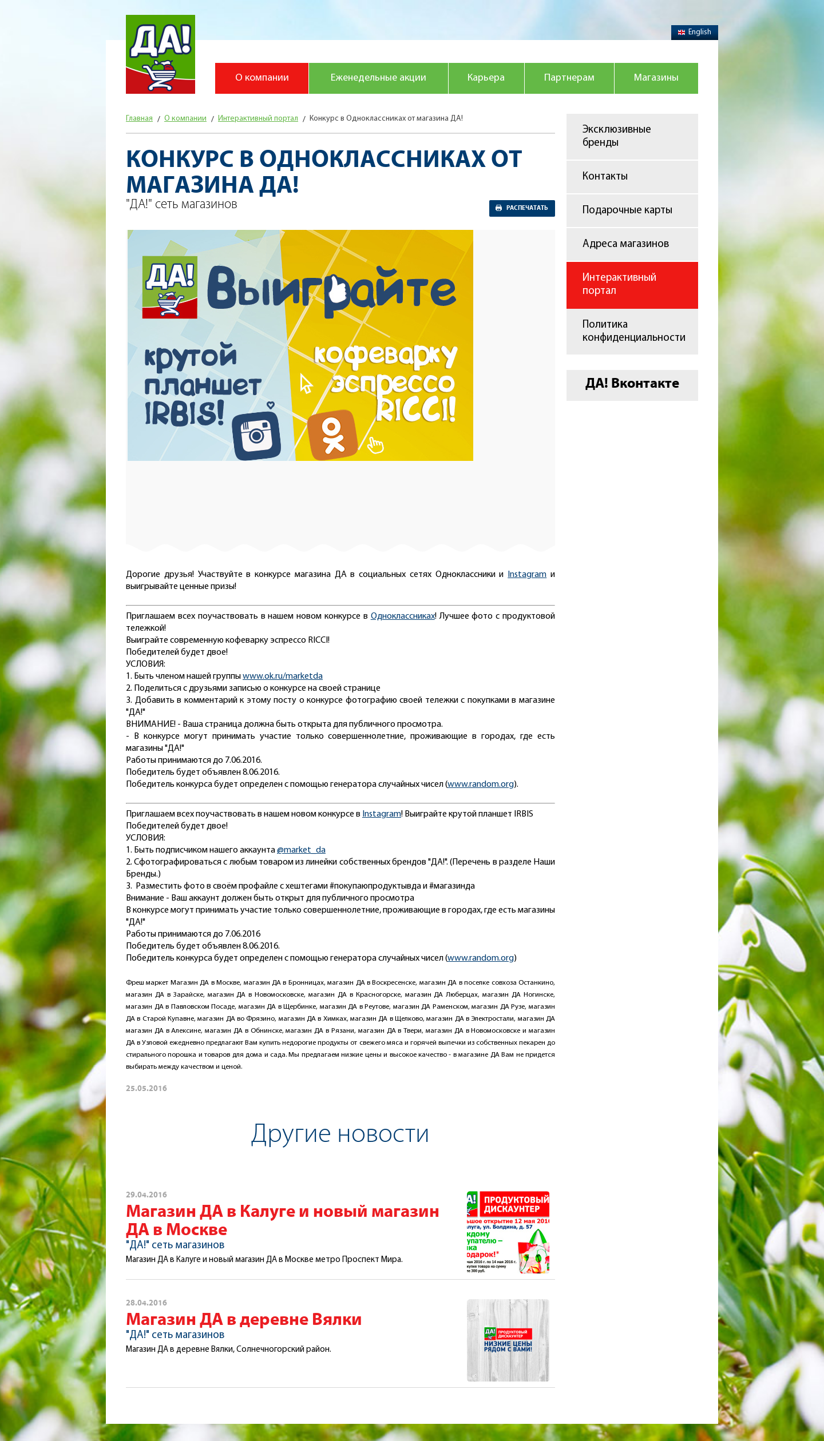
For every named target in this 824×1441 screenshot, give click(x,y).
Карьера (486, 78)
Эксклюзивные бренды (617, 137)
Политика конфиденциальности (634, 332)
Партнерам (569, 78)
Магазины (656, 78)
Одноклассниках (403, 616)
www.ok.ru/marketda (283, 676)
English (694, 32)
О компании (262, 78)
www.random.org (480, 784)
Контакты (605, 177)
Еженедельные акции (378, 78)
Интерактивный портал (619, 285)
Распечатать (527, 208)
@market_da (301, 850)
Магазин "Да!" (160, 54)
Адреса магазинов (626, 244)
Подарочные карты (627, 210)
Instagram (527, 574)
